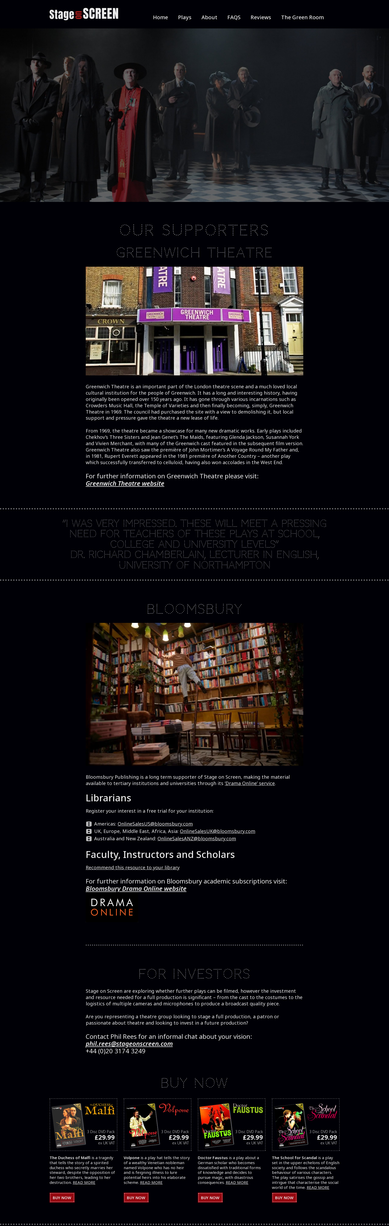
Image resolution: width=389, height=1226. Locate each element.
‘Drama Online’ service (250, 783)
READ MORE (84, 1182)
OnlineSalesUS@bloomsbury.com (155, 824)
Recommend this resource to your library (133, 867)
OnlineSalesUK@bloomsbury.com (217, 831)
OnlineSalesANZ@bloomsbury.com (196, 838)
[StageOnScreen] (84, 14)
